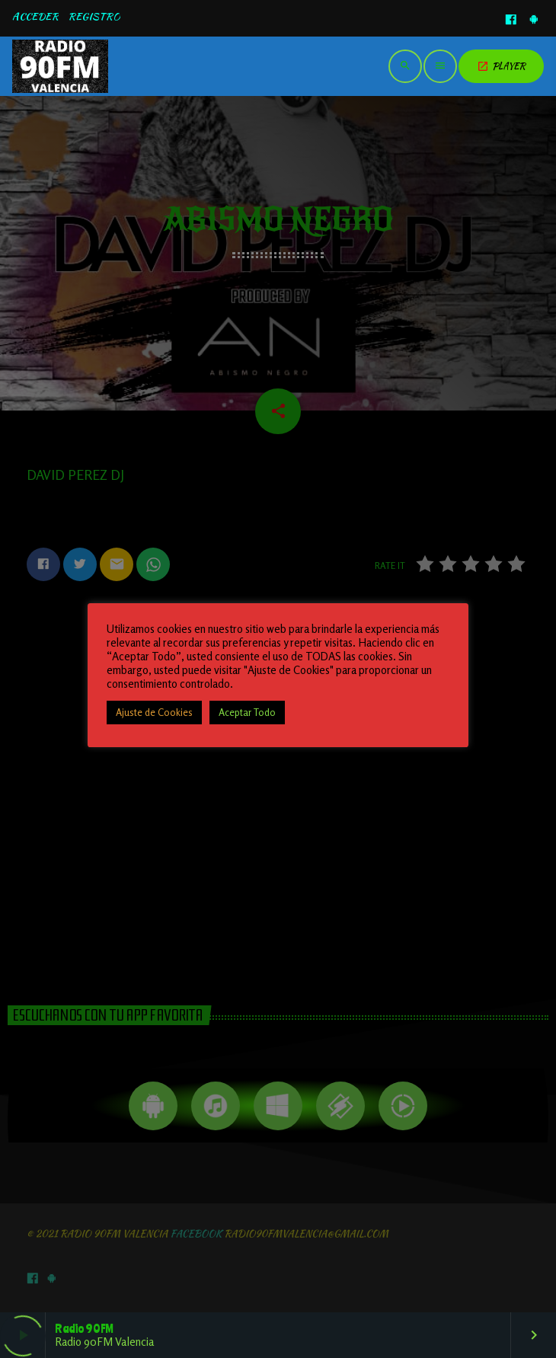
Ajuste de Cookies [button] (154, 712)
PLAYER (501, 65)
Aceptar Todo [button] (247, 712)
